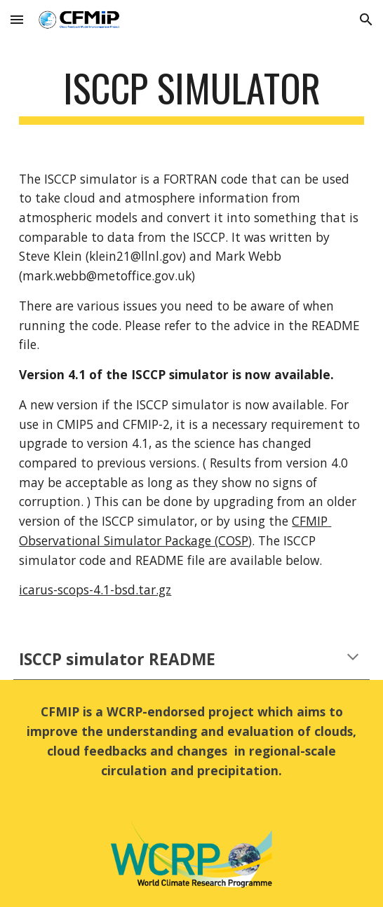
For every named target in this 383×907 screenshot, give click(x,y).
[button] (17, 19)
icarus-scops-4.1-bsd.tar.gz (95, 589)
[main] (191, 94)
